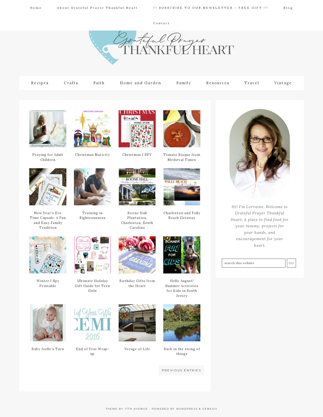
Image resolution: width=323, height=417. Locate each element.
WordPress (187, 408)
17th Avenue (136, 408)
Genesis (209, 408)
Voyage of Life (137, 349)
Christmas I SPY (137, 155)
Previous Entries (181, 370)
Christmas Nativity (92, 155)
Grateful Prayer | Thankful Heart (161, 47)
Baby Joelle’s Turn (48, 349)
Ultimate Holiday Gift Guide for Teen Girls (92, 286)
